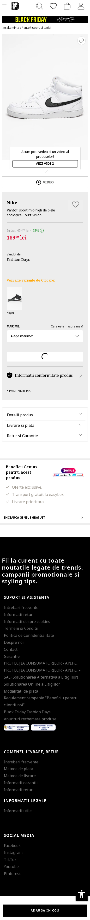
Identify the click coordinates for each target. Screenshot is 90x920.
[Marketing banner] (45, 17)
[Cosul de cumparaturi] (67, 6)
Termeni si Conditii (21, 628)
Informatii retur (18, 614)
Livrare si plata (20, 425)
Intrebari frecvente (21, 607)
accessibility (81, 894)
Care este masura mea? (67, 326)
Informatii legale (25, 801)
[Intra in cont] (81, 6)
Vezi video (45, 163)
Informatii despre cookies (27, 621)
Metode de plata (18, 768)
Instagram (13, 852)
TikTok (10, 859)
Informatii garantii (21, 782)
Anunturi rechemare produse (30, 719)
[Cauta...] (39, 6)
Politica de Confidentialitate (29, 635)
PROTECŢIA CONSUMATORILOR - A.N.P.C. (41, 663)
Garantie (12, 656)
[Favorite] (53, 6)
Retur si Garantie (22, 435)
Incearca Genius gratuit (45, 517)
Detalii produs (20, 415)
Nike (12, 202)
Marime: (13, 326)
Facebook (12, 845)
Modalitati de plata (21, 691)
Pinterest (12, 873)
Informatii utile (18, 810)
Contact (11, 649)
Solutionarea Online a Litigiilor (32, 684)
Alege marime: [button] (45, 336)
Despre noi (14, 642)
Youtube (11, 866)
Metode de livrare (20, 775)
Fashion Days (18, 259)
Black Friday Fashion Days (27, 712)
